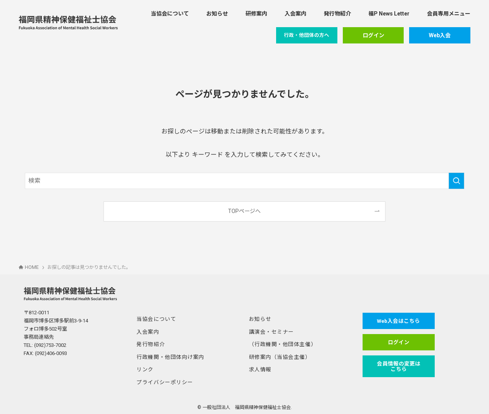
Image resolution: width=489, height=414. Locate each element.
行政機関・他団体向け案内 (168, 356)
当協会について (155, 319)
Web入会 (440, 35)
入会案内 (147, 331)
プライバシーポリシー (163, 380)
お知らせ (259, 319)
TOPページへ (244, 211)
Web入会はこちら (396, 321)
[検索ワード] (244, 181)
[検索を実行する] (456, 181)
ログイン (373, 35)
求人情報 (259, 368)
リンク (144, 368)
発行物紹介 (150, 343)
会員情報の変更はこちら (396, 365)
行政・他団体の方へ (306, 35)
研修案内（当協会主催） (278, 356)
